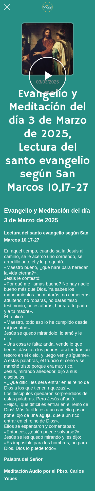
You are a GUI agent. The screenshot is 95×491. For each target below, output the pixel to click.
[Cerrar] (7, 7)
